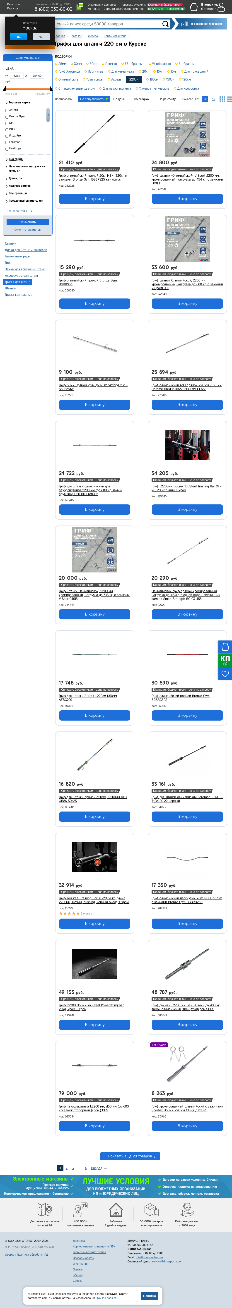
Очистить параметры (27, 229)
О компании (95, 4)
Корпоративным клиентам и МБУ (94, 1246)
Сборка (77, 1280)
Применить (27, 222)
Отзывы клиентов (132, 8)
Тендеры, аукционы (133, 4)
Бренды (77, 1275)
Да (18, 36)
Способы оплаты (83, 1258)
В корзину (95, 198)
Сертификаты (112, 8)
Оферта (9, 1254)
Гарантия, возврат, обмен (89, 1252)
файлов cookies (106, 1297)
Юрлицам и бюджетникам (164, 4)
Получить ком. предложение (166, 8)
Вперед (96, 1168)
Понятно (149, 1296)
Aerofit (13, 109)
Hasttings (15, 148)
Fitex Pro (15, 135)
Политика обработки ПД (32, 1254)
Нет (41, 36)
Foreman (14, 141)
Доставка (110, 4)
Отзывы (77, 1269)
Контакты (93, 8)
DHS (11, 129)
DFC (11, 122)
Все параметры (17, 210)
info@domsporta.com (149, 1257)
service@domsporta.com (167, 1261)
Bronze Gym (16, 116)
